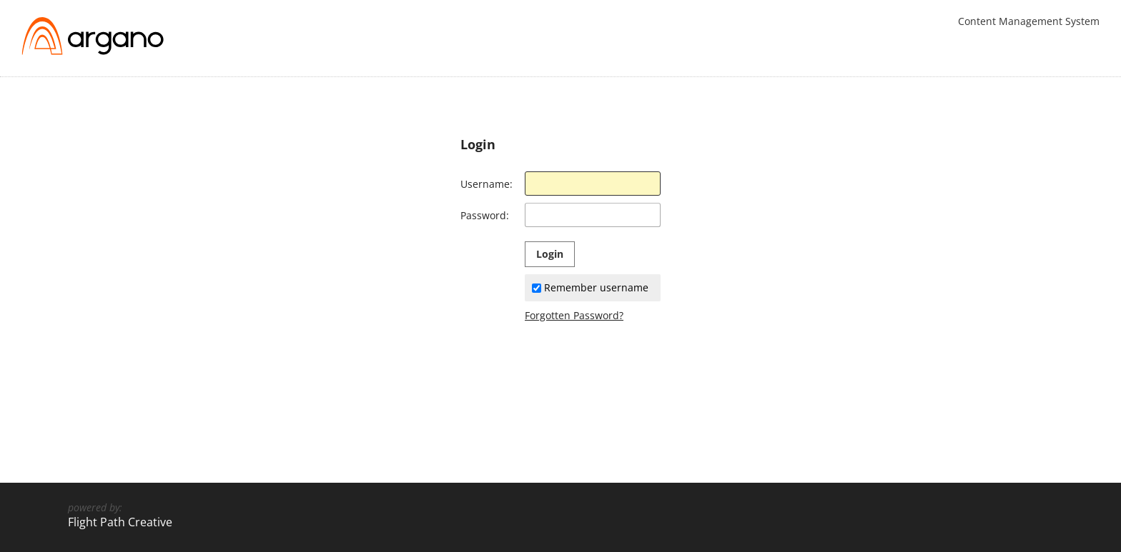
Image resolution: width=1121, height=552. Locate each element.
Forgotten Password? (574, 315)
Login (549, 254)
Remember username (590, 287)
